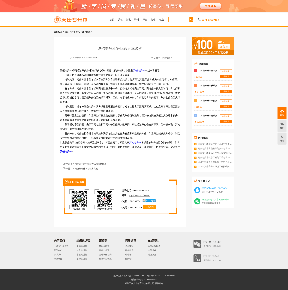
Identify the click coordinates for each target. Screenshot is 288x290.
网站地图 (58, 259)
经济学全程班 (105, 259)
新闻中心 (58, 250)
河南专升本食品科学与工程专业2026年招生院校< (220, 153)
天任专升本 (139, 70)
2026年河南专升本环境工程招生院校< (215, 166)
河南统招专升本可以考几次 (85, 169)
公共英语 (129, 246)
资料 (136, 19)
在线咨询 (150, 207)
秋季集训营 (81, 250)
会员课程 (152, 250)
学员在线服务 (154, 246)
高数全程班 (104, 250)
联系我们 (58, 255)
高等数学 (129, 250)
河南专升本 (167, 58)
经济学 (128, 259)
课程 (120, 19)
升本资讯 (75, 32)
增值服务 (152, 255)
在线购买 (225, 71)
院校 (153, 19)
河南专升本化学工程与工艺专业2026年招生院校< (220, 157)
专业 (161, 19)
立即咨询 (225, 76)
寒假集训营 (81, 255)
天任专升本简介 (61, 246)
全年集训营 (81, 246)
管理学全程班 (105, 255)
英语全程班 (104, 246)
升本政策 (86, 32)
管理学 (128, 255)
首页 (112, 19)
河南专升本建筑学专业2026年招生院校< (216, 144)
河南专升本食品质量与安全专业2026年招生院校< (220, 148)
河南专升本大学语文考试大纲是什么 (89, 164)
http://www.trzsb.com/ (139, 195)
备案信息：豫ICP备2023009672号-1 (129, 276)
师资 (144, 19)
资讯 (128, 19)
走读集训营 (81, 259)
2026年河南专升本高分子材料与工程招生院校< (219, 162)
